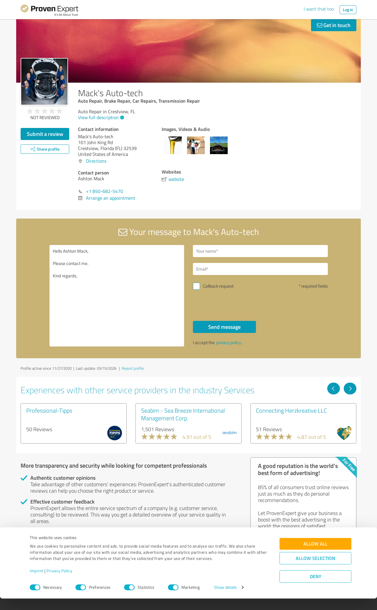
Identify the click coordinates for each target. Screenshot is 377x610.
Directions (96, 161)
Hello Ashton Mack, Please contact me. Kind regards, (116, 295)
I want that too (319, 9)
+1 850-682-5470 (104, 191)
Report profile (133, 368)
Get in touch (333, 25)
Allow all (315, 555)
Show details (225, 599)
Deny (315, 588)
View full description (100, 117)
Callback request (218, 286)
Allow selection (315, 569)
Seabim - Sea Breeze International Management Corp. (183, 414)
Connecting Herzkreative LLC (291, 410)
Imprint (37, 582)
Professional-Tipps (49, 410)
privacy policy (228, 342)
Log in (348, 9)
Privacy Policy (59, 582)
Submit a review (45, 134)
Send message (224, 327)
